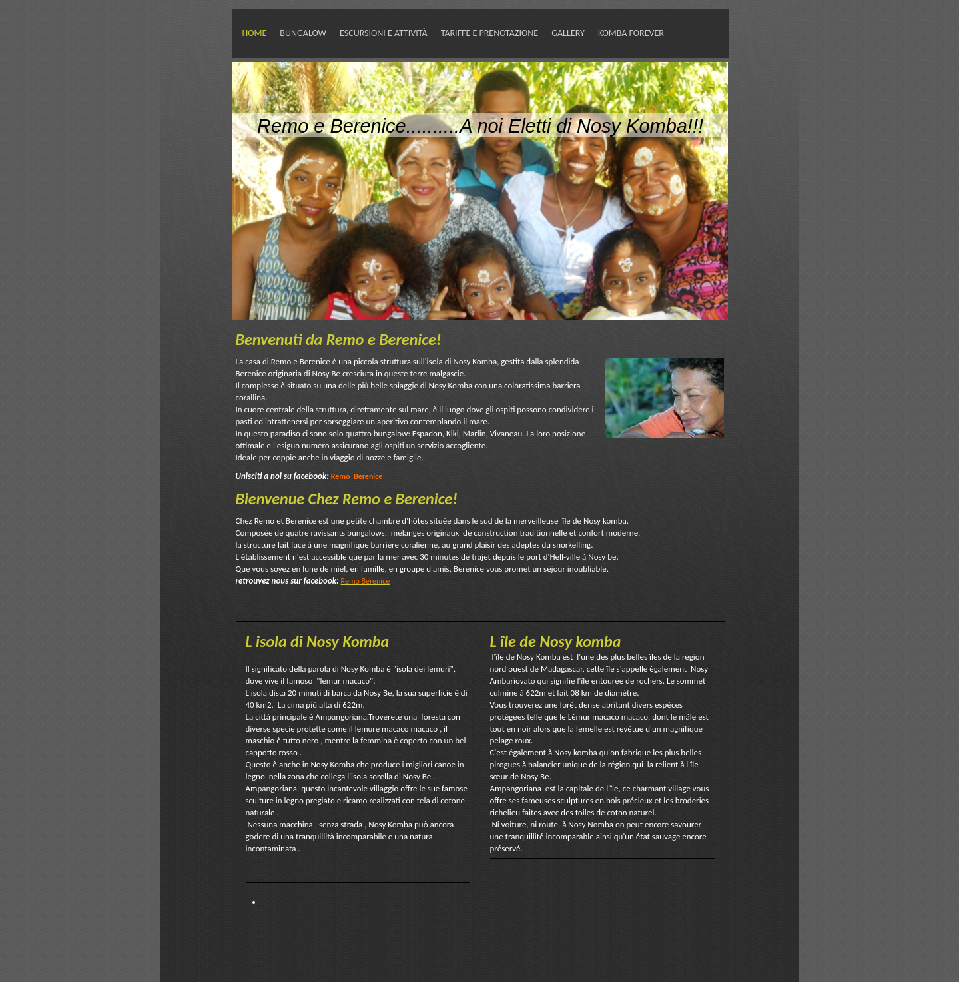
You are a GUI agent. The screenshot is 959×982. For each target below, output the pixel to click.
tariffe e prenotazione (489, 33)
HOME (254, 33)
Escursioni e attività (384, 33)
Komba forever (631, 33)
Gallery (568, 33)
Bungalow (303, 33)
